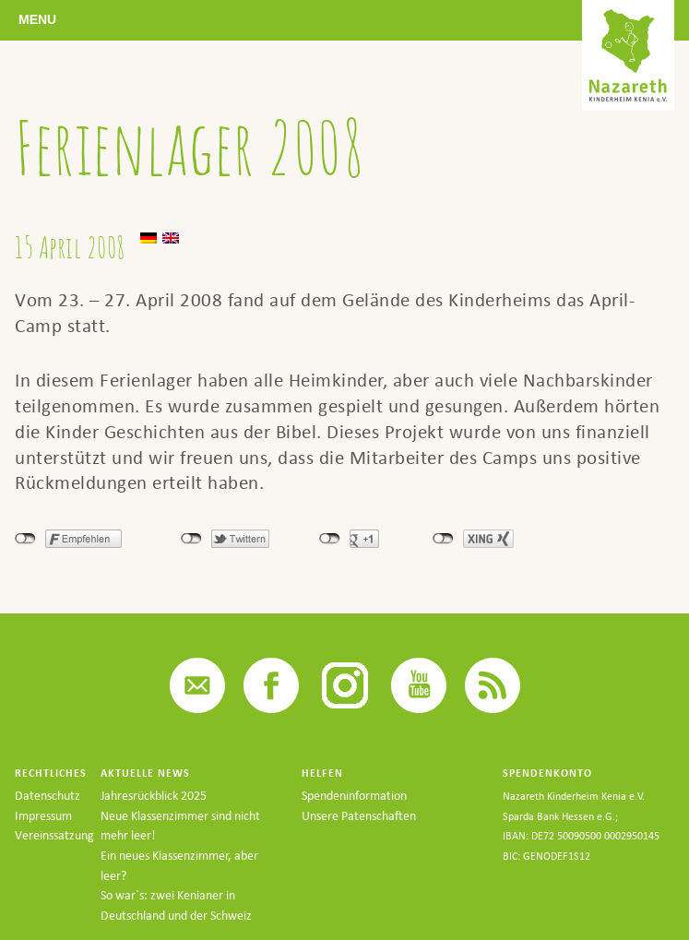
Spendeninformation (354, 796)
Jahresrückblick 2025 (154, 796)
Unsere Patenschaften (359, 816)
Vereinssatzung (54, 835)
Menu (37, 19)
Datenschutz (47, 796)
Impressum (43, 816)
